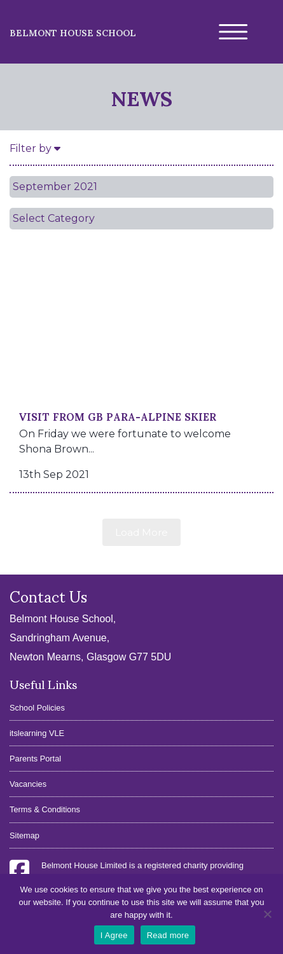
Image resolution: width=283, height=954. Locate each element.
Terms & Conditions (45, 809)
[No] (267, 914)
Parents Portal (35, 758)
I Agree (114, 935)
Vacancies (28, 784)
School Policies (37, 707)
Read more (168, 935)
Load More (141, 532)
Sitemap (24, 835)
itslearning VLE (37, 733)
